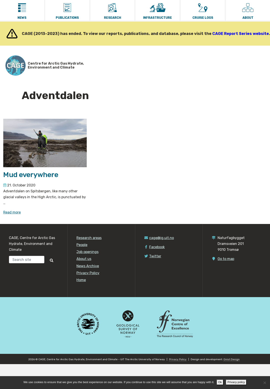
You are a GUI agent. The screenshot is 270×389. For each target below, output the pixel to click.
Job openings (87, 252)
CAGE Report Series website (240, 33)
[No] (264, 382)
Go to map (226, 259)
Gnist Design (231, 359)
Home (81, 280)
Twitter (155, 256)
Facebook (157, 247)
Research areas (89, 238)
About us (83, 259)
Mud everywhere (30, 174)
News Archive (87, 266)
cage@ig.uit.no (161, 238)
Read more (12, 212)
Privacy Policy (87, 273)
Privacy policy (236, 382)
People (81, 245)
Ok (220, 382)
